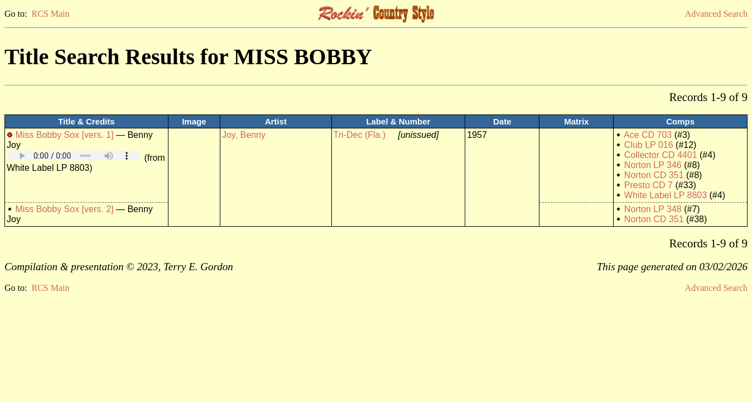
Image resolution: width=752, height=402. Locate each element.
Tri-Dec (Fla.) (360, 135)
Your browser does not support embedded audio (74, 155)
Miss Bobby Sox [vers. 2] (64, 209)
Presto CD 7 (648, 185)
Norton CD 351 (654, 175)
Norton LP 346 (653, 165)
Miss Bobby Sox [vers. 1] (64, 135)
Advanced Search (716, 13)
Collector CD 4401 (660, 155)
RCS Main (50, 13)
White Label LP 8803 (665, 195)
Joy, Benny (244, 135)
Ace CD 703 (648, 135)
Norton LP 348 (653, 209)
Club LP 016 (648, 145)
